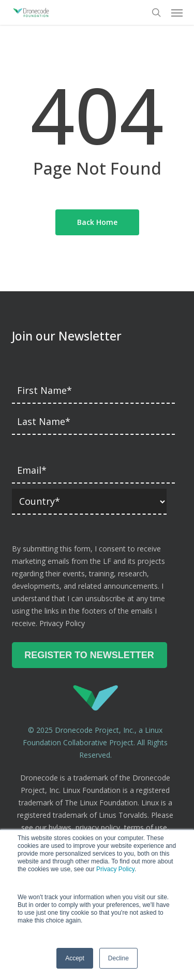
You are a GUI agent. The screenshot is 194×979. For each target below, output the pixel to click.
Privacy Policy (115, 869)
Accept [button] (74, 958)
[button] (177, 12)
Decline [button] (118, 958)
